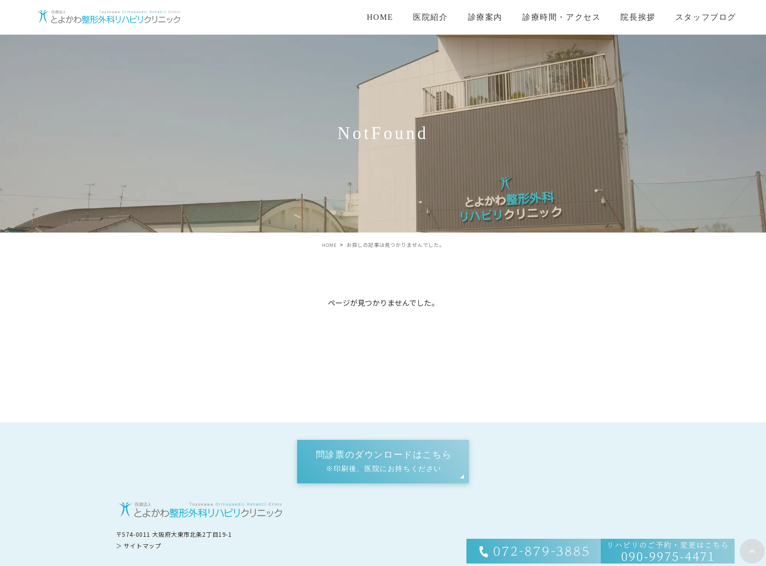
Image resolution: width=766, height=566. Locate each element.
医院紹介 (430, 17)
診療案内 (485, 17)
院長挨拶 (637, 17)
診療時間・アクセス (561, 17)
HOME (380, 17)
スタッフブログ (705, 17)
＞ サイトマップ (138, 545)
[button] (383, 461)
